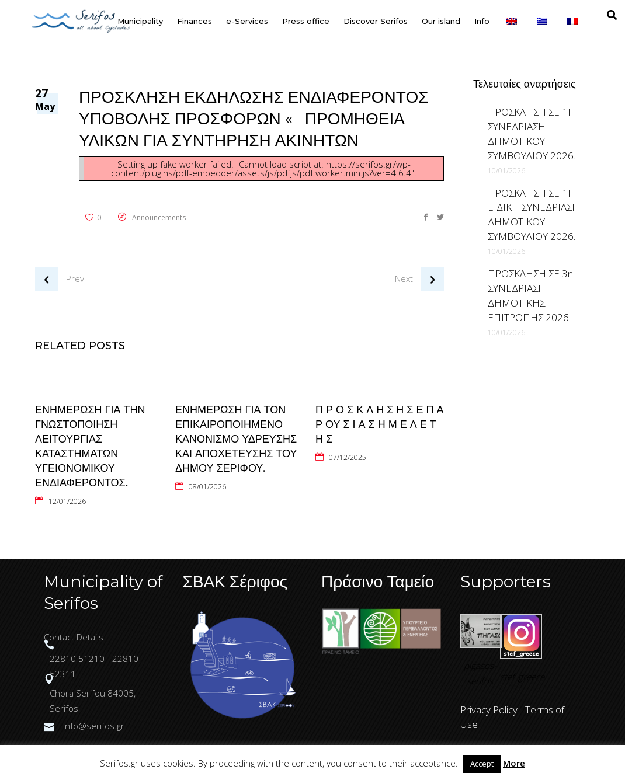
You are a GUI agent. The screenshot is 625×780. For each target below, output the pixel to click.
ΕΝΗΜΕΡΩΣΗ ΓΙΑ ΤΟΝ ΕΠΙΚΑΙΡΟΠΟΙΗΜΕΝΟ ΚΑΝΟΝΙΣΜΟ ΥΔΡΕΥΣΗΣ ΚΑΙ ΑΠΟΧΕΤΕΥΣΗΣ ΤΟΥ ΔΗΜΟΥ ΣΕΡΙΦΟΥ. (236, 439)
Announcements (159, 217)
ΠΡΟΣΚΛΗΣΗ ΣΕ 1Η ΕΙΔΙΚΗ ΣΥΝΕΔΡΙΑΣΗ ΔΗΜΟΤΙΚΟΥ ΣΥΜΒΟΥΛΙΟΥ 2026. (533, 214)
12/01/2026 (67, 501)
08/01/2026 (207, 487)
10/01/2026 (506, 171)
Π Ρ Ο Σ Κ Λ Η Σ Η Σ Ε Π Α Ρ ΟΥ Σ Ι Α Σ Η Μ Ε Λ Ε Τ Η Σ (379, 424)
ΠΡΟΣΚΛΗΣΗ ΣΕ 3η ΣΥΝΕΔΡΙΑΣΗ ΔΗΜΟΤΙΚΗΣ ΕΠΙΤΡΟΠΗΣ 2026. (530, 295)
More (514, 763)
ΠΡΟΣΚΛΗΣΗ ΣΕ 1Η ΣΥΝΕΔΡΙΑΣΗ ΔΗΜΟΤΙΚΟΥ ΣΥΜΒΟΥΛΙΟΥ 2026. (531, 133)
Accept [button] (482, 763)
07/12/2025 (347, 457)
